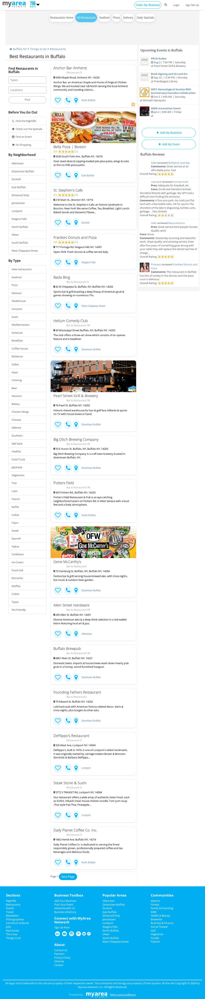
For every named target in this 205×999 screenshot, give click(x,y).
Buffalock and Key (179, 163)
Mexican (17, 293)
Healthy (16, 451)
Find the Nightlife (24, 121)
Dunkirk (16, 179)
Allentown (18, 163)
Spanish (16, 538)
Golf (153, 930)
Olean (15, 234)
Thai (14, 483)
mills (153, 223)
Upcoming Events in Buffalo (161, 50)
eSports (155, 901)
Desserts (17, 396)
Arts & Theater (159, 927)
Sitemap (59, 961)
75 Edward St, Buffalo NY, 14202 (73, 701)
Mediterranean (20, 324)
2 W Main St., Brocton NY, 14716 (73, 200)
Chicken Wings (20, 412)
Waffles (16, 586)
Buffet (15, 507)
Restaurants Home (61, 17)
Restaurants (58, 49)
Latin (15, 491)
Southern (17, 435)
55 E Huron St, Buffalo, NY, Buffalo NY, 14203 (80, 449)
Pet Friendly (19, 609)
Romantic (17, 578)
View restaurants (22, 269)
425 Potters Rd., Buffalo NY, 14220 (74, 492)
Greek (15, 530)
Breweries (156, 919)
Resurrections (176, 223)
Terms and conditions (123, 994)
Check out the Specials (27, 129)
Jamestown (18, 203)
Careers (58, 965)
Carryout (17, 309)
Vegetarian (18, 475)
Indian (15, 515)
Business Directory (65, 912)
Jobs (8, 927)
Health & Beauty (160, 915)
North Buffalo (20, 227)
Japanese (17, 467)
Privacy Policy (62, 957)
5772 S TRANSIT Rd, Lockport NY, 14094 (77, 792)
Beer (14, 388)
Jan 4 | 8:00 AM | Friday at (169, 111)
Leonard (156, 182)
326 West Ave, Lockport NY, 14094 (74, 745)
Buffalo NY (18, 49)
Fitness (155, 904)
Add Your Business (65, 901)
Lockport (17, 211)
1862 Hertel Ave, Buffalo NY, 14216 (74, 839)
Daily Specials (145, 17)
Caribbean (18, 554)
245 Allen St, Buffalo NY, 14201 (72, 614)
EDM (153, 912)
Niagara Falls (19, 219)
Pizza (116, 17)
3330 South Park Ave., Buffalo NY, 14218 (77, 156)
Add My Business (169, 132)
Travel (9, 912)
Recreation (12, 915)
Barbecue (17, 356)
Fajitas (15, 546)
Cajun (15, 522)
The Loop (11, 934)
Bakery (16, 404)
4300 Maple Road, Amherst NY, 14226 (76, 77)
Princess (156, 264)
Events (10, 908)
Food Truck (18, 459)
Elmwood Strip (20, 195)
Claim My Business (148, 5)
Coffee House (20, 348)
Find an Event (22, 137)
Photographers (15, 919)
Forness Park (180, 182)
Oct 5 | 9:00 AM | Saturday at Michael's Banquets (169, 94)
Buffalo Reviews (152, 154)
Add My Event (169, 144)
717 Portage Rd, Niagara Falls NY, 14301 (77, 247)
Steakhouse (19, 301)
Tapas (15, 602)
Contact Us (60, 950)
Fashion (155, 941)
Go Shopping (21, 145)
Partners (59, 954)
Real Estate (12, 930)
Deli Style (17, 443)
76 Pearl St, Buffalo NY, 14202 (71, 405)
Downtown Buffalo (23, 171)
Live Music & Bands (17, 923)
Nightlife (11, 901)
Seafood (104, 17)
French (16, 499)
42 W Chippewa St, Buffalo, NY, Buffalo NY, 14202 (83, 286)
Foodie (155, 938)
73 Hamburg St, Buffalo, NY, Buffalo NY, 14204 (81, 571)
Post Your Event (63, 904)
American (17, 332)
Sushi (15, 317)
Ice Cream (17, 562)
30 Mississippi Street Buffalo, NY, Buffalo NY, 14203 (84, 330)
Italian (15, 364)
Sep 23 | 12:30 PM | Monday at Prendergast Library (169, 77)
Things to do (38, 49)
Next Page (67, 876)
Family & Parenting (162, 908)
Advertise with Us (64, 908)
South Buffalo (20, 242)
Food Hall (17, 570)
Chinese (16, 420)
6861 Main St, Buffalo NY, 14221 (73, 658)
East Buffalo (19, 187)
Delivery (128, 17)
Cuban (15, 594)
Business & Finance (162, 923)
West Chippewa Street (25, 250)
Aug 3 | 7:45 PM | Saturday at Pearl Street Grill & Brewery (169, 62)
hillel (153, 163)
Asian (15, 372)
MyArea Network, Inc (90, 987)
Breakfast (17, 340)
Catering (17, 380)
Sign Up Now (61, 927)
